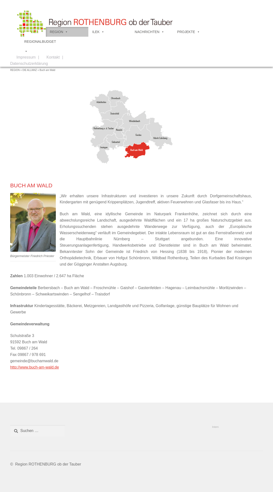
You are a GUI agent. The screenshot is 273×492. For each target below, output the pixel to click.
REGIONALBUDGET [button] (40, 43)
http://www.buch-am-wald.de (34, 367)
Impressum (26, 57)
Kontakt (53, 57)
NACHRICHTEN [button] (149, 32)
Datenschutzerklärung (29, 63)
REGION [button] (59, 32)
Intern (215, 426)
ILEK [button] (98, 32)
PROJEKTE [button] (188, 32)
